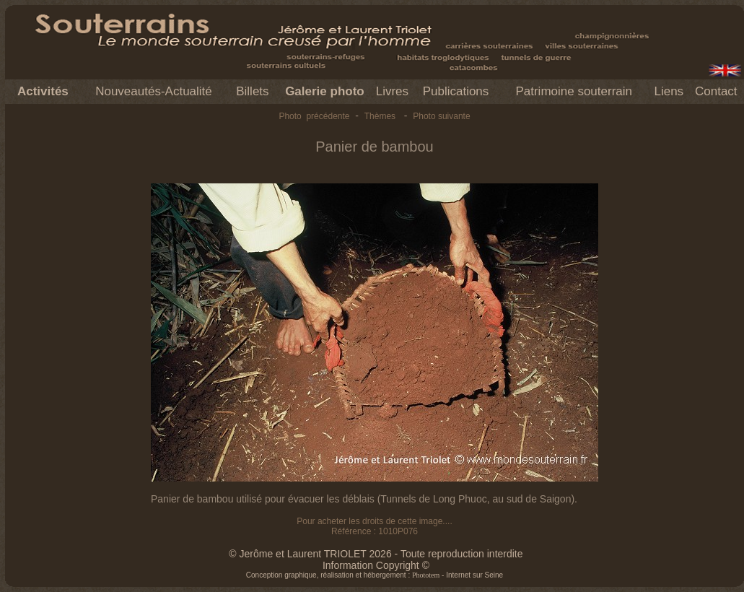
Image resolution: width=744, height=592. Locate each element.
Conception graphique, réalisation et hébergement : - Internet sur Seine (374, 575)
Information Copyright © (376, 565)
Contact (716, 91)
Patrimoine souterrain (573, 91)
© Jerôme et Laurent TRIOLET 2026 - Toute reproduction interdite (375, 554)
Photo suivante (441, 116)
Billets (252, 91)
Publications (456, 91)
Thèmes (379, 116)
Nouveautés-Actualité (153, 91)
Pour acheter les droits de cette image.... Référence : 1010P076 (374, 526)
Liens (668, 91)
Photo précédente (314, 116)
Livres (392, 91)
